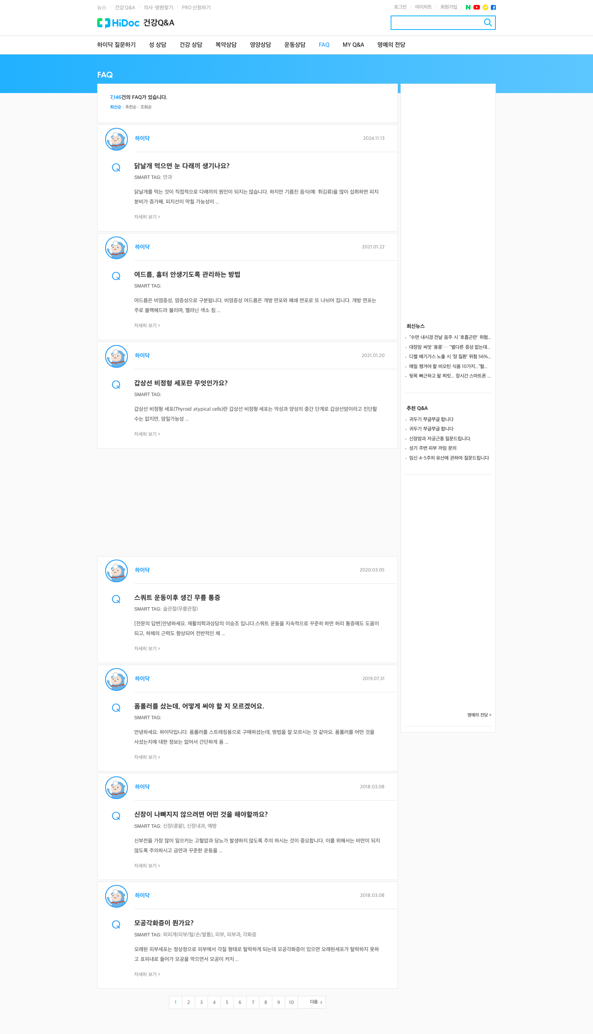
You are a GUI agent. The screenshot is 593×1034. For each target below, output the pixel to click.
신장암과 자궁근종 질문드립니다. (440, 439)
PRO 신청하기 (196, 8)
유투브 (476, 7)
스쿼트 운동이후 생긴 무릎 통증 (177, 598)
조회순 (146, 107)
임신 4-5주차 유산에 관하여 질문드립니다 (449, 458)
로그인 (400, 7)
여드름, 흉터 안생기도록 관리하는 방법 (187, 275)
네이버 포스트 (468, 7)
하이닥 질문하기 (116, 45)
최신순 (115, 107)
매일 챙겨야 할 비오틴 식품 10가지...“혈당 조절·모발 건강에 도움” (450, 367)
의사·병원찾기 (158, 8)
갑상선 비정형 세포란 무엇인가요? (181, 383)
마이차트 (423, 7)
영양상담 (260, 45)
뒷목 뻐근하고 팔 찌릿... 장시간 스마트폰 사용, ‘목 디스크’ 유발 (450, 376)
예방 (212, 826)
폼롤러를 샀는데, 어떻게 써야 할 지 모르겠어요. (199, 707)
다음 (314, 1002)
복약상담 (226, 45)
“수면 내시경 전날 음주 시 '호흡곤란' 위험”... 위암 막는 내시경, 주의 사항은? (450, 337)
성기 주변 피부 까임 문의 (432, 448)
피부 (219, 934)
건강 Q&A (125, 8)
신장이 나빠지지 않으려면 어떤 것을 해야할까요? (201, 815)
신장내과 (196, 826)
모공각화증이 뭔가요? (164, 923)
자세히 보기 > (147, 217)
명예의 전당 (391, 45)
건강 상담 (191, 45)
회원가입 (449, 7)
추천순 (131, 107)
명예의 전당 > (479, 715)
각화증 (249, 934)
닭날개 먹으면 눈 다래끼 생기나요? (182, 166)
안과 (167, 177)
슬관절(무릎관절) (180, 609)
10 (291, 1003)
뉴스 (101, 8)
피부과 (234, 934)
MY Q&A (353, 45)
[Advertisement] (247, 503)
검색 (488, 22)
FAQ (324, 45)
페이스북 (493, 7)
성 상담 (157, 45)
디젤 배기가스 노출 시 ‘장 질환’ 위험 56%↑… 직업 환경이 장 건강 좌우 (450, 357)
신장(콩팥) (173, 826)
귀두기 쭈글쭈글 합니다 (431, 420)
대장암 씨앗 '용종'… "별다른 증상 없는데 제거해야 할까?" (450, 347)
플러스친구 (485, 7)
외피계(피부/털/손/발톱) (188, 934)
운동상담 (295, 45)
